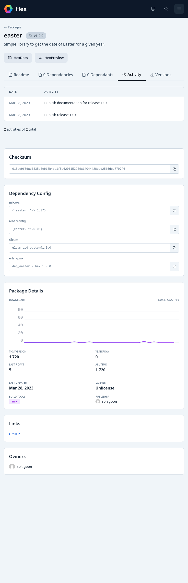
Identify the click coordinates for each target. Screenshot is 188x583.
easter (13, 35)
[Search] (166, 9)
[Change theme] (153, 9)
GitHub (15, 434)
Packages (12, 27)
